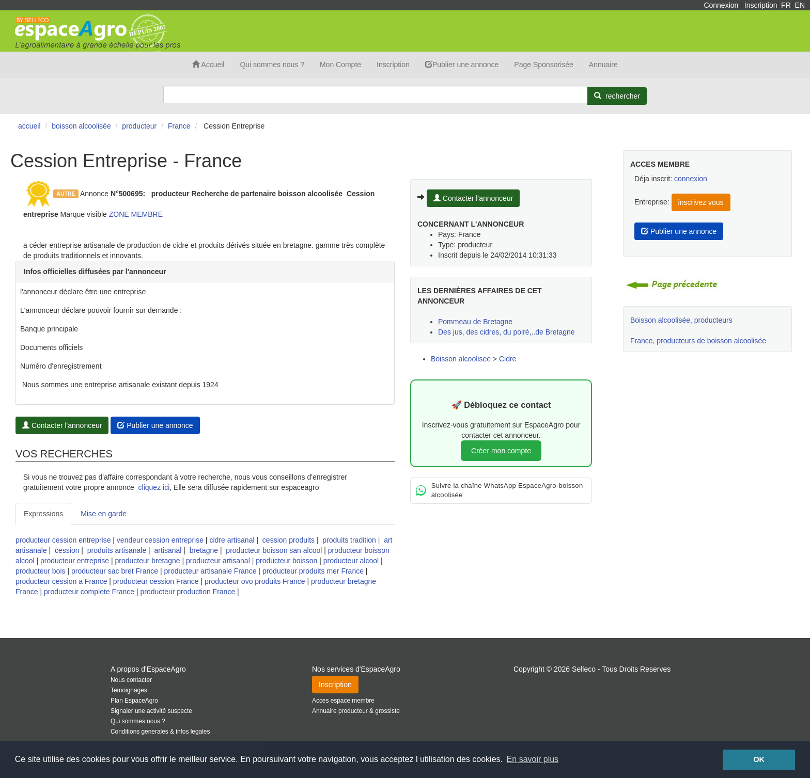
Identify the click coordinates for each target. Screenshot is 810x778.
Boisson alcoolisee (461, 359)
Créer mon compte (501, 451)
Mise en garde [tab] (104, 514)
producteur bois (40, 571)
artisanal (168, 550)
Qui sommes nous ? (272, 64)
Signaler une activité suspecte (151, 711)
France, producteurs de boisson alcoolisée (698, 341)
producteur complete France (89, 592)
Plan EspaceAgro (134, 700)
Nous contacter (131, 680)
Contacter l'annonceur (62, 425)
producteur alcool (351, 561)
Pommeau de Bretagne (475, 321)
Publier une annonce (462, 64)
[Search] (375, 94)
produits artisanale (116, 550)
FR (786, 5)
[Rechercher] (617, 96)
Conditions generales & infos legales (160, 731)
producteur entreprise (74, 561)
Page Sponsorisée (543, 64)
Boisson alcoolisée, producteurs (681, 320)
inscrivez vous (701, 202)
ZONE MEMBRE (136, 214)
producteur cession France (156, 581)
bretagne (204, 550)
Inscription (760, 5)
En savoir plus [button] (533, 759)
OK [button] (759, 759)
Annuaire (603, 64)
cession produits (288, 540)
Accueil (208, 64)
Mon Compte (340, 64)
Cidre (507, 359)
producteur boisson (286, 561)
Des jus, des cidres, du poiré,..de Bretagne (506, 332)
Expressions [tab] (43, 514)
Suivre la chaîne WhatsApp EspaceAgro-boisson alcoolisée (499, 490)
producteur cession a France (61, 581)
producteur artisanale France (210, 571)
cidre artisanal (231, 540)
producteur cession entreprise (63, 540)
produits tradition (349, 540)
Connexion (721, 5)
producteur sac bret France (114, 571)
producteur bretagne (147, 561)
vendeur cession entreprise (160, 540)
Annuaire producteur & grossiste (356, 711)
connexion (690, 178)
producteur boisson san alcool (274, 550)
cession (67, 550)
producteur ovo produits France (255, 581)
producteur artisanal (218, 561)
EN (800, 5)
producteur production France (188, 592)
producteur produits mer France (313, 571)
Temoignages (129, 690)
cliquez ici (154, 487)
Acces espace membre (343, 700)
